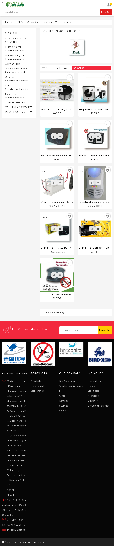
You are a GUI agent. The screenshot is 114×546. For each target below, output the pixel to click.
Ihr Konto (96, 373)
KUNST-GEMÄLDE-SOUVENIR (15, 40)
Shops (62, 410)
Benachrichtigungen (98, 405)
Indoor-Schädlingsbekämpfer (16, 87)
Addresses (93, 396)
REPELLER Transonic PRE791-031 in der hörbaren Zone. (71, 248)
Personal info (94, 381)
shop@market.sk (16, 530)
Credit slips (93, 391)
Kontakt (63, 401)
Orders (91, 386)
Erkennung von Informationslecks (14, 49)
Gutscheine (94, 401)
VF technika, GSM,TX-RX (18, 107)
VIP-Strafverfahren (15, 102)
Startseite (12, 33)
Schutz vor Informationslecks (14, 96)
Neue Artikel (37, 386)
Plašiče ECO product (16, 112)
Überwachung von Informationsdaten (15, 57)
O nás (62, 396)
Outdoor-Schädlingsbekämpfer (16, 79)
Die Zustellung (67, 381)
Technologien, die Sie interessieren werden (16, 70)
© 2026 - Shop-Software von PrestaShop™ (24, 542)
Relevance (91, 68)
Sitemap (63, 405)
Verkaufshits (37, 391)
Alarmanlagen (12, 64)
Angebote (36, 381)
